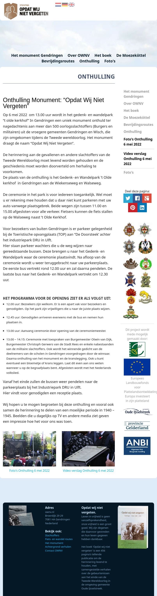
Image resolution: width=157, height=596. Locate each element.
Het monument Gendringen (37, 55)
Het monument (54, 543)
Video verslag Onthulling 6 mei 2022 (138, 158)
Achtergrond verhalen (58, 546)
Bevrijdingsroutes (59, 61)
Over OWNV (133, 103)
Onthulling (90, 61)
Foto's (109, 61)
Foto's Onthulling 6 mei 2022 (138, 142)
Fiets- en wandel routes (59, 539)
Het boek (131, 110)
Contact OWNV (54, 550)
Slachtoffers (52, 535)
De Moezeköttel (131, 55)
